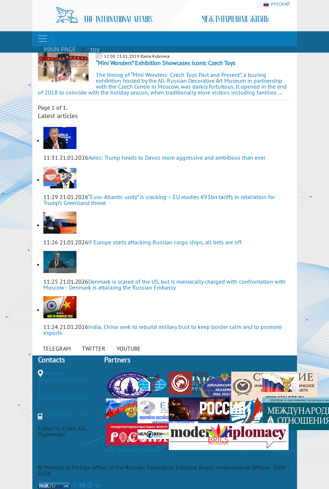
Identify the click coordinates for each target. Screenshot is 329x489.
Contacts (51, 360)
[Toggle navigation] (42, 38)
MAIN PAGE (60, 49)
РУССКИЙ (276, 4)
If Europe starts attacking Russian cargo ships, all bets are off (165, 242)
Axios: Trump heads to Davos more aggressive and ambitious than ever (176, 157)
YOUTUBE (129, 348)
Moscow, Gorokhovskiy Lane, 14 (62, 379)
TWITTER (94, 348)
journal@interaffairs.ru (65, 400)
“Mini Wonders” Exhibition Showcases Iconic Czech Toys (165, 63)
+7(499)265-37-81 (67, 415)
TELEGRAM (57, 348)
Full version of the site (132, 450)
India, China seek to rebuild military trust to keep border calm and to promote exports (162, 329)
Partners (117, 360)
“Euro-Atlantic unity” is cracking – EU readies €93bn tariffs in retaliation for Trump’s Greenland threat (159, 199)
